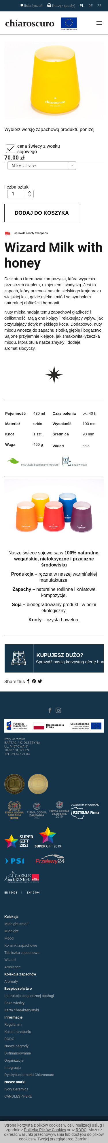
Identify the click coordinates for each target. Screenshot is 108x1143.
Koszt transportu (17, 1031)
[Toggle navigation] (99, 22)
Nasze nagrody (16, 1046)
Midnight (11, 931)
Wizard (10, 960)
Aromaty (11, 981)
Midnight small (16, 924)
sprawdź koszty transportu (26, 233)
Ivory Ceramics (16, 1089)
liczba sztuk (16, 187)
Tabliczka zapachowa (21, 952)
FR (99, 6)
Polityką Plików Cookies (45, 1129)
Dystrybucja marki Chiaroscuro (29, 1075)
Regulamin (13, 1024)
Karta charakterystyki (21, 1010)
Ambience (12, 967)
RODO (81, 1129)
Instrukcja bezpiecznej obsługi (29, 996)
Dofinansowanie (17, 1053)
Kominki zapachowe (20, 945)
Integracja (12, 1067)
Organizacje (14, 1060)
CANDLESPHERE (18, 1096)
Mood (9, 938)
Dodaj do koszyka (42, 213)
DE (90, 6)
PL (82, 6)
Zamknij (82, 1139)
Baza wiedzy (14, 1003)
